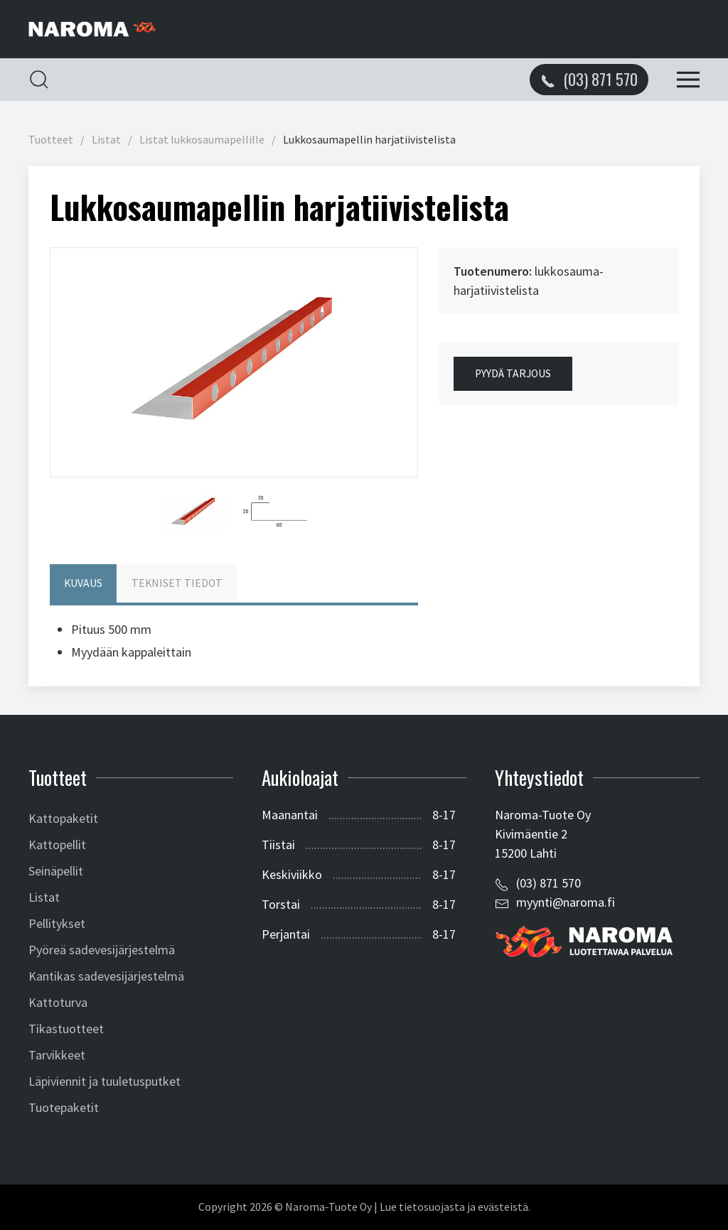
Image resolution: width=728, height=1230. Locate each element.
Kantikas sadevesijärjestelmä (106, 976)
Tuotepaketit (63, 1107)
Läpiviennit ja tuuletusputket (104, 1081)
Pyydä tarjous (513, 373)
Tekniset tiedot (177, 583)
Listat (106, 139)
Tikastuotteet (66, 1028)
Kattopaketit (63, 818)
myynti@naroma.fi (565, 902)
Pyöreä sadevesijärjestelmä (101, 950)
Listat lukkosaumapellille (201, 139)
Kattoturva (57, 1002)
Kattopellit (57, 844)
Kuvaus (83, 583)
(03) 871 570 (548, 883)
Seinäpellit (55, 871)
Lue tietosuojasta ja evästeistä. (455, 1207)
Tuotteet (50, 139)
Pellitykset (56, 923)
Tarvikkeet (56, 1055)
